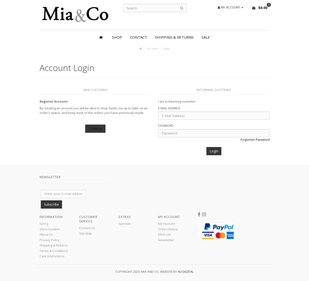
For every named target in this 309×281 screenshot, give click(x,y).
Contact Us (87, 228)
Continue (95, 128)
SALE (206, 37)
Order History (168, 229)
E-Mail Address (169, 108)
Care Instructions (52, 256)
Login (166, 48)
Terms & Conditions (54, 251)
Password (166, 126)
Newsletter (166, 240)
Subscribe (51, 204)
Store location (50, 229)
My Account (166, 223)
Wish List (164, 234)
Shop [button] (117, 37)
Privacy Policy (49, 240)
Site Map (85, 233)
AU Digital (186, 271)
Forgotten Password (254, 139)
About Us (46, 234)
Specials (125, 223)
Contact (138, 37)
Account (152, 48)
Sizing (44, 223)
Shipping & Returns (174, 37)
